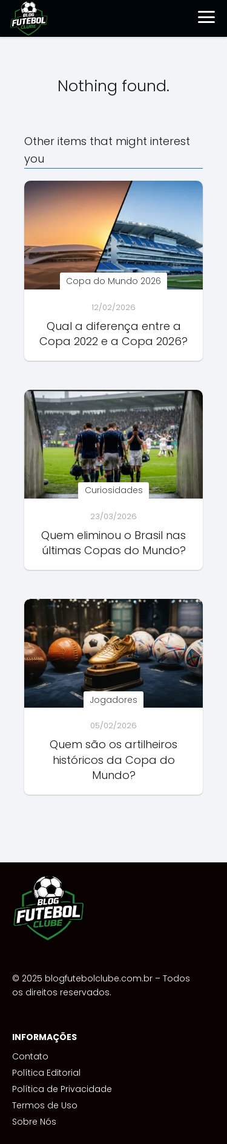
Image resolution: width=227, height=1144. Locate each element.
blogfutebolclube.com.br (99, 978)
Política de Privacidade (62, 1089)
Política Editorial (46, 1073)
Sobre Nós (34, 1122)
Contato (30, 1056)
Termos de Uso (44, 1105)
